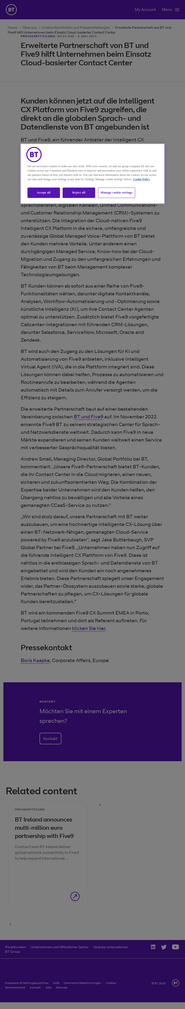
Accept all (44, 192)
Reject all (78, 192)
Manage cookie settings (116, 192)
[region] (92, 174)
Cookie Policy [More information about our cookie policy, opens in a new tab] (141, 179)
